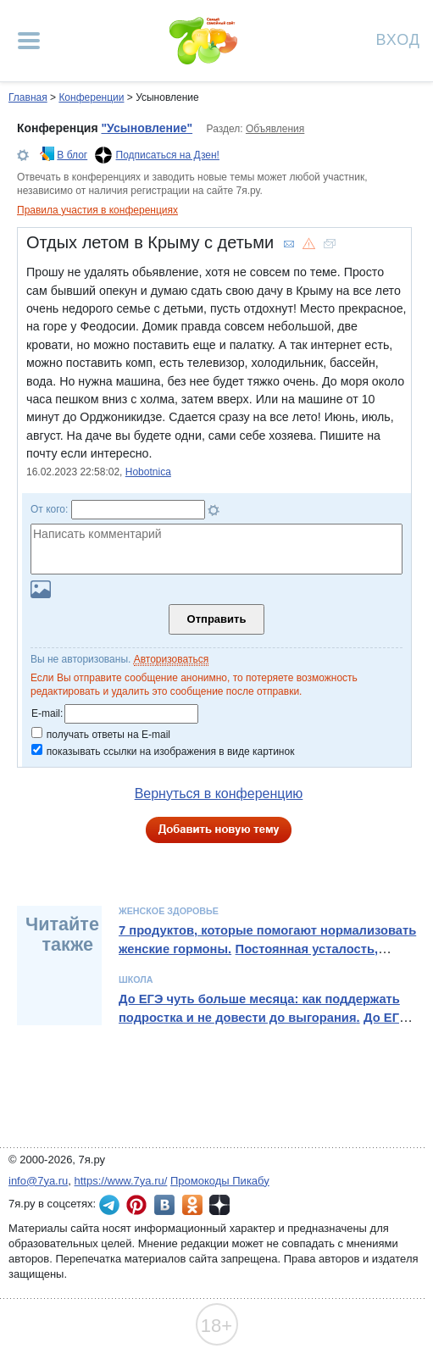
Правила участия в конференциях (97, 210)
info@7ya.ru (38, 1180)
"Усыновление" (146, 128)
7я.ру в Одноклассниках (192, 1205)
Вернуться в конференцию (219, 793)
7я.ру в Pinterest (136, 1205)
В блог (72, 155)
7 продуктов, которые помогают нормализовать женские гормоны (267, 940)
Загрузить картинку (41, 589)
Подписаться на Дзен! (167, 155)
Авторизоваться (171, 659)
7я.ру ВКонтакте (164, 1205)
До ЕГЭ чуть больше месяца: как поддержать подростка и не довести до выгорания (259, 1008)
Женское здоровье (169, 911)
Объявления (275, 129)
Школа (136, 979)
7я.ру (219, 1205)
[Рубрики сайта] (28, 41)
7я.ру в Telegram (109, 1205)
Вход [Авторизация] (398, 38)
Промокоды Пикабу (219, 1180)
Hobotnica (148, 472)
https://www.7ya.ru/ (121, 1180)
